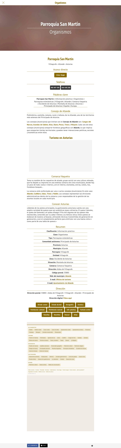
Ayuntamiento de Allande (63, 283)
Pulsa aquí (67, 298)
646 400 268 (66, 88)
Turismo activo (85, 310)
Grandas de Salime (40, 124)
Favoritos (57, 315)
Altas (76, 315)
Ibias (51, 124)
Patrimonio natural (55, 310)
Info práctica (71, 310)
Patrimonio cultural (37, 310)
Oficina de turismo (63, 279)
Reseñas (46, 315)
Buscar (67, 315)
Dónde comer (42, 305)
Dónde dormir (57, 305)
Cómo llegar (60, 75)
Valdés (55, 193)
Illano (56, 124)
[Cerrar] (3, 3)
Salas (44, 193)
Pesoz (61, 124)
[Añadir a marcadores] (92, 446)
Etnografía (69, 305)
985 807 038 (55, 88)
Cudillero (37, 193)
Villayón (74, 124)
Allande (30, 193)
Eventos (80, 305)
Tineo (66, 124)
